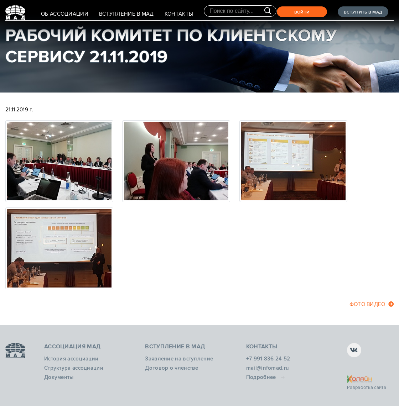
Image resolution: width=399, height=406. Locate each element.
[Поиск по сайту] (240, 11)
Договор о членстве (171, 368)
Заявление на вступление (179, 358)
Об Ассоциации (64, 14)
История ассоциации (71, 358)
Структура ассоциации (73, 368)
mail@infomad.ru (267, 368)
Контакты (179, 14)
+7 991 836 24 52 (268, 358)
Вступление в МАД (126, 14)
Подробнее (261, 377)
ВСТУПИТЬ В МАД (363, 12)
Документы (59, 377)
